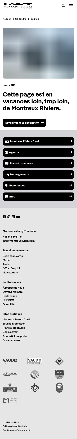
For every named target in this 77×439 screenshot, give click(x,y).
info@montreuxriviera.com (19, 241)
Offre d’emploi (11, 268)
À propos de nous (13, 288)
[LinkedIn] (13, 217)
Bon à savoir (10, 332)
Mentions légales (11, 422)
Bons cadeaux (11, 340)
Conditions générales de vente (17, 430)
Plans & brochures (14, 328)
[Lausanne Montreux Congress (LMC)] (10, 400)
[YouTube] (18, 217)
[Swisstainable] (35, 374)
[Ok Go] (35, 387)
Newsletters (10, 272)
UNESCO (8, 300)
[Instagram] (8, 217)
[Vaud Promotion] (10, 361)
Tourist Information (14, 323)
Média (6, 260)
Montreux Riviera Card (16, 319)
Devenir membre (13, 292)
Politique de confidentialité (15, 426)
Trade (6, 264)
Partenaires (10, 296)
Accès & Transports (15, 336)
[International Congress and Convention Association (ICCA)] (59, 387)
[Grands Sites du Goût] (10, 387)
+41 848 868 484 (12, 236)
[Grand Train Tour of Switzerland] (59, 374)
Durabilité (9, 304)
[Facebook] (4, 217)
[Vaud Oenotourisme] (59, 361)
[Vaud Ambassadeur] (35, 361)
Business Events (13, 256)
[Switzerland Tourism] (10, 374)
